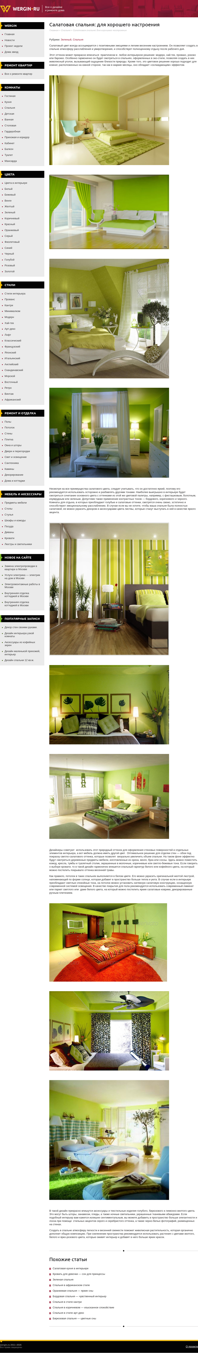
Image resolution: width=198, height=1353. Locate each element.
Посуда (9, 526)
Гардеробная (12, 131)
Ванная (9, 119)
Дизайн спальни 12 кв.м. (19, 660)
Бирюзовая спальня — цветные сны (74, 1318)
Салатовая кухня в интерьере (70, 1268)
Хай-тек (9, 323)
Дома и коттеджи (15, 480)
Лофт (8, 334)
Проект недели (14, 45)
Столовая (10, 125)
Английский (11, 364)
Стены (8, 433)
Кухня (8, 101)
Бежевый (10, 194)
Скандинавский (14, 370)
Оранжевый (12, 230)
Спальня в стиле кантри (67, 1301)
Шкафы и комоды (15, 520)
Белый (9, 188)
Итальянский (12, 358)
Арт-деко (10, 328)
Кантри (9, 305)
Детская (9, 113)
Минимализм (12, 311)
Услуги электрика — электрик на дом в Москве (22, 577)
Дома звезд (11, 51)
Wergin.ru (19, 9)
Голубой (9, 259)
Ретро (8, 387)
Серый (9, 235)
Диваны (9, 532)
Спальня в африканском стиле (71, 1285)
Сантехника (12, 462)
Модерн (9, 317)
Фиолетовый (12, 241)
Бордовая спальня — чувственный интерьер (79, 1296)
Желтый (9, 206)
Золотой (10, 271)
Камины (9, 468)
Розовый (10, 265)
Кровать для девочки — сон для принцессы (79, 1273)
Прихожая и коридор (17, 137)
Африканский (13, 399)
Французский (12, 346)
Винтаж (9, 393)
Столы (8, 508)
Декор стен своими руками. (21, 627)
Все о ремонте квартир (18, 73)
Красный (10, 224)
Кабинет (9, 143)
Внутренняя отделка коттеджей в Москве (17, 595)
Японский (10, 352)
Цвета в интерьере (16, 182)
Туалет (9, 155)
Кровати (9, 538)
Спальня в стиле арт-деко (68, 1312)
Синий (8, 247)
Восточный (11, 382)
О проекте (192, 1346)
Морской (10, 376)
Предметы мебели (16, 502)
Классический (13, 340)
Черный (9, 253)
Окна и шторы (13, 445)
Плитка (9, 439)
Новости (10, 40)
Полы (8, 421)
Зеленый (10, 212)
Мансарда (11, 160)
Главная (9, 34)
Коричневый (12, 218)
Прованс (10, 299)
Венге (8, 200)
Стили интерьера (15, 293)
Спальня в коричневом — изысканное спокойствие (83, 1307)
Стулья (9, 514)
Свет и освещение (16, 457)
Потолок (10, 427)
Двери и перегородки (17, 451)
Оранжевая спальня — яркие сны (73, 1290)
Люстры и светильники (18, 544)
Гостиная (10, 95)
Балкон (9, 149)
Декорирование (14, 474)
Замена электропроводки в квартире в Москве (21, 568)
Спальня (10, 107)
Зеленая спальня (63, 1279)
